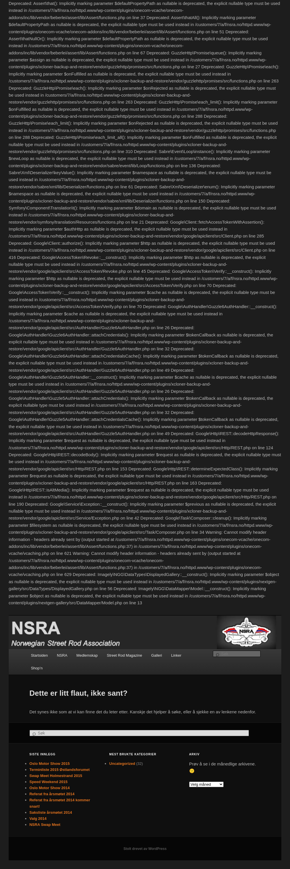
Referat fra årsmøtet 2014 (52, 794)
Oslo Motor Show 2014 (49, 788)
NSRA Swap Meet (44, 824)
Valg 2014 (38, 818)
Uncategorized (122, 763)
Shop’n (36, 668)
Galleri (156, 655)
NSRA (62, 655)
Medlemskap (87, 655)
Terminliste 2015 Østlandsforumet (59, 769)
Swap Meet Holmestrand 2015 (55, 776)
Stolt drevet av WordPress (144, 849)
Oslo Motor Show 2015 (49, 763)
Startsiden (39, 655)
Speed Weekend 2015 (48, 782)
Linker (176, 655)
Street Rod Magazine (124, 655)
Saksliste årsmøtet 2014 (50, 812)
